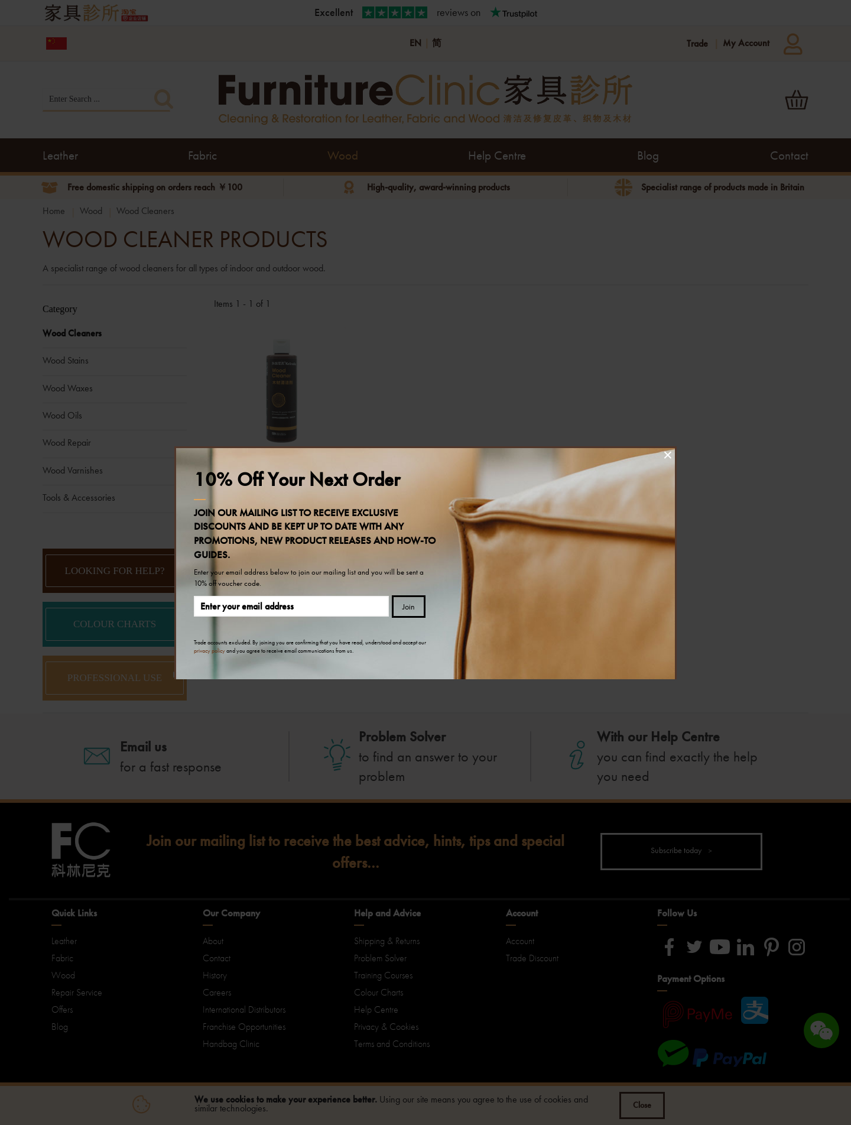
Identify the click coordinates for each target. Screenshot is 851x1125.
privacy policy (209, 650)
